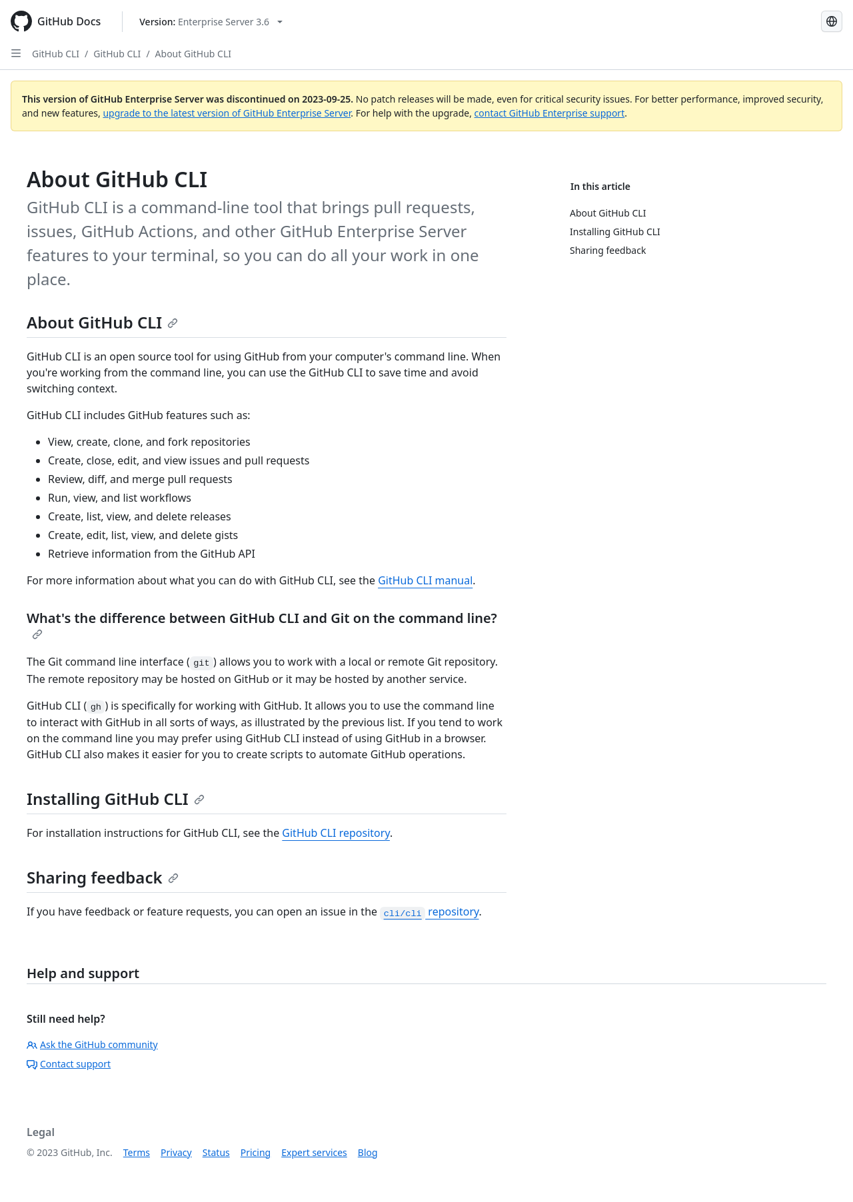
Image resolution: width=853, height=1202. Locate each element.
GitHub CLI (55, 53)
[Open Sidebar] (16, 53)
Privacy (176, 1152)
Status (216, 1152)
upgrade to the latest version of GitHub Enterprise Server (227, 113)
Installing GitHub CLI (116, 799)
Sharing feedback (103, 877)
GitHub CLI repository (336, 833)
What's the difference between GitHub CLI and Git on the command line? (262, 624)
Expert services (314, 1152)
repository (429, 911)
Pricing (256, 1152)
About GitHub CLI (193, 53)
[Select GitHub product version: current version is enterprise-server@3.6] (211, 21)
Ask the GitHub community (92, 1044)
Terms (136, 1152)
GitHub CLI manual (425, 580)
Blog (368, 1152)
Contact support (69, 1063)
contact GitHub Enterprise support (549, 113)
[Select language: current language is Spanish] (831, 21)
